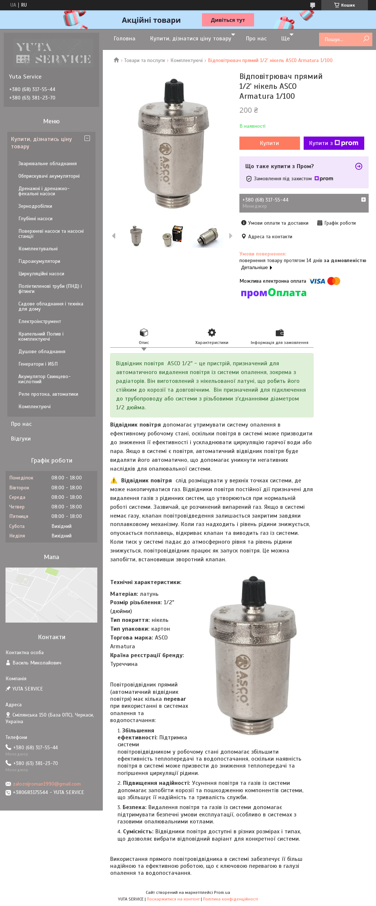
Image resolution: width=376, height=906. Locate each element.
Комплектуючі (186, 60)
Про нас (256, 38)
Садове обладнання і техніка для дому (50, 306)
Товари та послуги (144, 60)
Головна (124, 38)
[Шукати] (365, 39)
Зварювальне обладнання (47, 163)
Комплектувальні (38, 249)
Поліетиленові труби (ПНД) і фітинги (50, 288)
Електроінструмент (39, 321)
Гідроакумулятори (39, 261)
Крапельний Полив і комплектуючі (41, 336)
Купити (269, 143)
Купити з (333, 143)
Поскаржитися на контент (173, 899)
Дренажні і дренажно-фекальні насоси (44, 191)
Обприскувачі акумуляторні (49, 176)
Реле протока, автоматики (48, 394)
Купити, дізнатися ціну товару (190, 38)
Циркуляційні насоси (41, 274)
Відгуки (21, 438)
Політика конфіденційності (230, 899)
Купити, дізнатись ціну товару (41, 142)
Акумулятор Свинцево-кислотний (44, 379)
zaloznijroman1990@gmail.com (47, 784)
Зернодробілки (35, 206)
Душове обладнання (41, 351)
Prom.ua (222, 892)
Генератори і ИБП (38, 364)
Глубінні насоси (35, 218)
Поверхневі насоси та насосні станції (51, 233)
